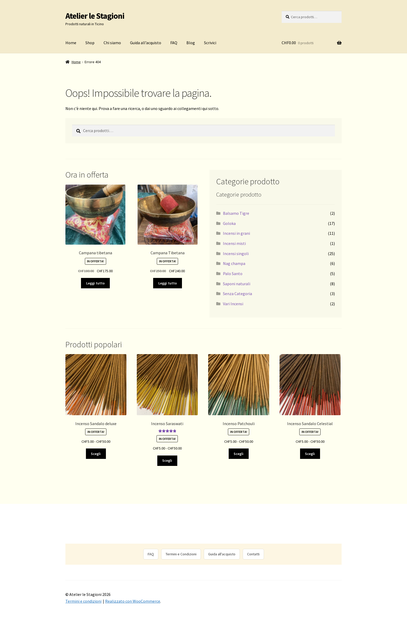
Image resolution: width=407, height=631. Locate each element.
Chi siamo (112, 42)
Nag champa (234, 263)
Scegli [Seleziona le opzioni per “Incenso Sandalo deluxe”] (96, 453)
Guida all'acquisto (221, 554)
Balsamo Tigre (236, 213)
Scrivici (210, 42)
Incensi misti (234, 243)
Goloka (229, 223)
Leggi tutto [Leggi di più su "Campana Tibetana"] (167, 283)
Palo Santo (232, 273)
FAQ (173, 42)
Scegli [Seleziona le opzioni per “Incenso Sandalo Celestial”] (310, 453)
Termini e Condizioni (181, 554)
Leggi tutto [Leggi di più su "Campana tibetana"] (95, 283)
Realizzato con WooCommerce (132, 601)
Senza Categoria (237, 293)
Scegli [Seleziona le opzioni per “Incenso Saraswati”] (167, 460)
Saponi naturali (236, 283)
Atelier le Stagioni (94, 16)
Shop (89, 42)
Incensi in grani (236, 233)
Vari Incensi (233, 303)
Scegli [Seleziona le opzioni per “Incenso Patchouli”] (238, 453)
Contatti (253, 554)
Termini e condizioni (83, 601)
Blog (190, 42)
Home (70, 42)
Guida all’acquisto (145, 42)
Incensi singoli (236, 253)
